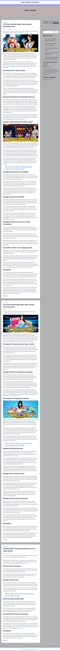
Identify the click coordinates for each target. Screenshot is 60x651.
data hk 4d (45, 65)
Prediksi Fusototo (46, 66)
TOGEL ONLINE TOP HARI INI (32, 649)
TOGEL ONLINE (5, 22)
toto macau (20, 628)
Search (44, 30)
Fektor (5, 309)
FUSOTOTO (45, 63)
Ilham (5, 553)
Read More (6, 295)
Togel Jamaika (25, 563)
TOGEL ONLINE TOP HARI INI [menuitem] (14, 64)
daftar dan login (52, 69)
